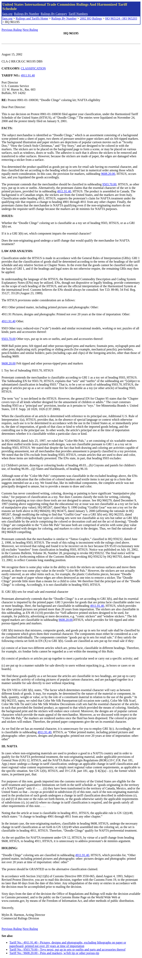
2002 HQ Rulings (91, 18)
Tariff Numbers (78, 13)
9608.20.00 (108, 173)
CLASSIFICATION (33, 68)
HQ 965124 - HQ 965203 (121, 18)
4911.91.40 (28, 75)
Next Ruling (30, 29)
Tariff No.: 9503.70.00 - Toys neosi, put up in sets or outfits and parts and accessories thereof (67, 949)
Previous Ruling (12, 29)
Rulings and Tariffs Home (32, 18)
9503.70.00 (109, 184)
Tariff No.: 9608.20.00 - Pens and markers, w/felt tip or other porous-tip (54, 953)
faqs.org (7, 13)
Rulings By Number (26, 13)
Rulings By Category (54, 13)
